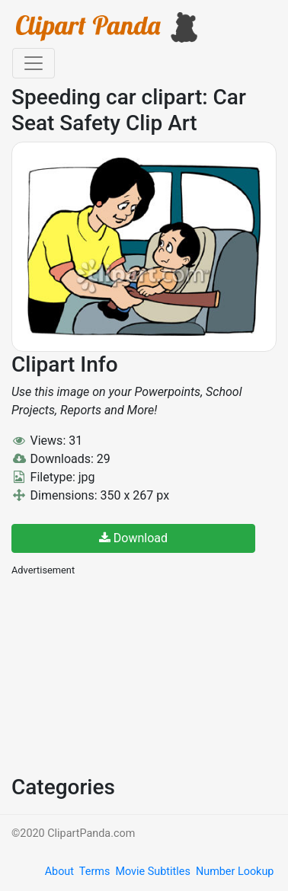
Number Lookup (235, 871)
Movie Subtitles (152, 871)
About (59, 871)
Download (133, 538)
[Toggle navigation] (33, 63)
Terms (94, 871)
